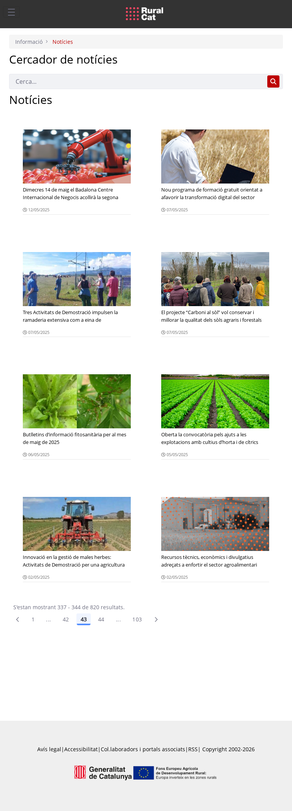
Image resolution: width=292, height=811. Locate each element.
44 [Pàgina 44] (101, 619)
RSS (193, 749)
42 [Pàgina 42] (66, 619)
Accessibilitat (81, 749)
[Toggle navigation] (11, 12)
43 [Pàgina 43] (84, 619)
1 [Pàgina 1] (33, 619)
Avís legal (49, 749)
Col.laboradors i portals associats (143, 749)
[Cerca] (136, 81)
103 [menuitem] (137, 619)
